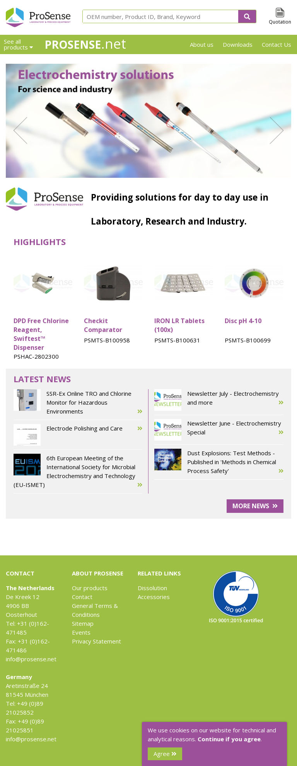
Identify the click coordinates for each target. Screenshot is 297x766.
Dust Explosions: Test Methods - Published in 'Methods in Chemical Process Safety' (218, 462)
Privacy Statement (96, 641)
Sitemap (83, 623)
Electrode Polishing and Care (78, 435)
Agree (165, 753)
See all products (18, 44)
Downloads (238, 44)
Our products (90, 588)
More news (255, 506)
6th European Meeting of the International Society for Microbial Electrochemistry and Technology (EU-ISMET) (78, 471)
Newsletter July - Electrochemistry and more (218, 400)
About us (201, 44)
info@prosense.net (31, 659)
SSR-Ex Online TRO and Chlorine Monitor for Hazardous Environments (78, 402)
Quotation (280, 22)
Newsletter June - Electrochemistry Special (218, 430)
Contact (82, 597)
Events (81, 632)
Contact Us (276, 44)
